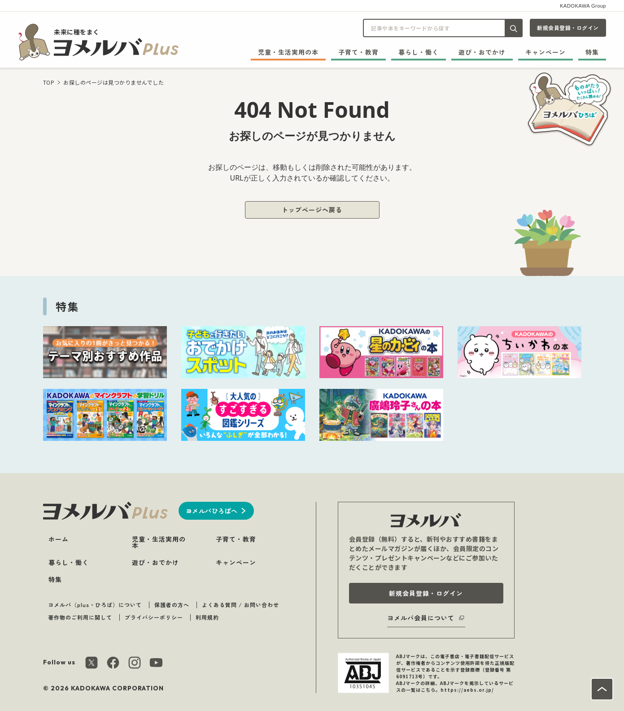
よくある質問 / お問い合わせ (240, 604)
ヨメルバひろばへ (212, 510)
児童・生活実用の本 (288, 51)
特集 (592, 51)
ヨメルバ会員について (420, 617)
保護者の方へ (171, 604)
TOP (49, 82)
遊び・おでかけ (482, 51)
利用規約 (207, 617)
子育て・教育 (358, 51)
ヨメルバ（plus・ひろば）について (95, 604)
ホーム (58, 538)
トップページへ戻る (312, 209)
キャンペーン (545, 51)
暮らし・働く (418, 51)
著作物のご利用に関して (80, 617)
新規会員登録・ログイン (568, 27)
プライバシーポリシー (154, 617)
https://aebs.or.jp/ (467, 689)
